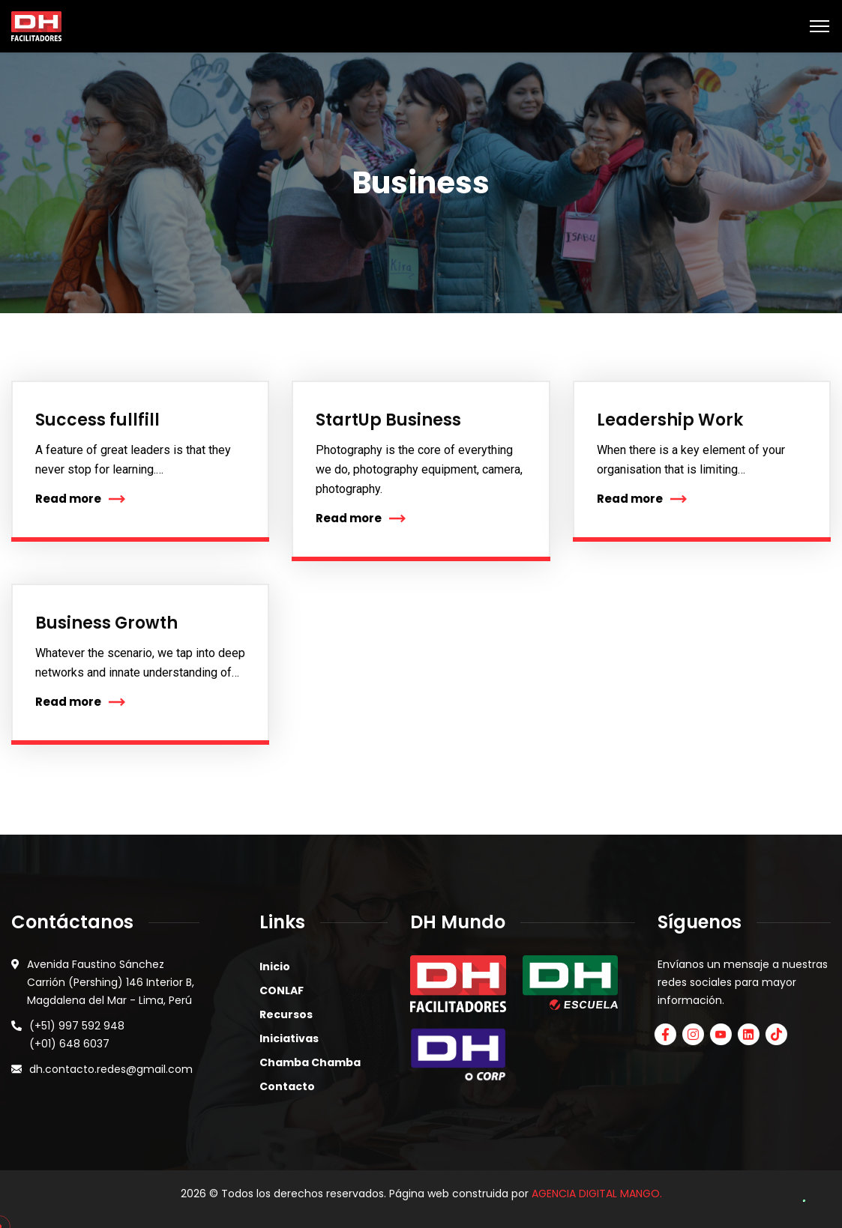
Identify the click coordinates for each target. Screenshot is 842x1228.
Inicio (274, 966)
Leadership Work (670, 420)
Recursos (286, 1014)
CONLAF (281, 990)
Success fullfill (97, 420)
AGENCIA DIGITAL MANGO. (597, 1193)
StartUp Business (388, 420)
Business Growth (106, 623)
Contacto (287, 1086)
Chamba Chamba (310, 1062)
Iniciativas (289, 1038)
